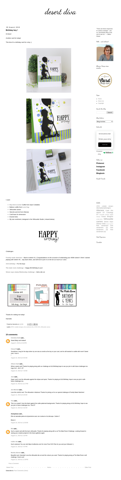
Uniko (104, 224)
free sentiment (102, 225)
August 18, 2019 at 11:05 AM (19, 422)
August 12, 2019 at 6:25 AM (19, 395)
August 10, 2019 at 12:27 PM (19, 384)
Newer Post (9, 467)
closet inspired (109, 223)
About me (101, 101)
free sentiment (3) (104, 228)
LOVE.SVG (37, 327)
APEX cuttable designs (17, 327)
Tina (12, 401)
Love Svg (26, 207)
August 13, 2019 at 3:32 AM (19, 408)
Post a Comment (14, 463)
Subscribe (105, 144)
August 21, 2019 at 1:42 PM (19, 435)
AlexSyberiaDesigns (103, 208)
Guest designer (107, 216)
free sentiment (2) (104, 226)
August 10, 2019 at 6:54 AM (19, 358)
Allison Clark (15, 364)
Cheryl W (14, 349)
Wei (12, 428)
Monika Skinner (16, 452)
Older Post (88, 467)
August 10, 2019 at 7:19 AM (19, 371)
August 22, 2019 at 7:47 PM (19, 446)
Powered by (104, 152)
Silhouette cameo (45, 327)
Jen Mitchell (15, 390)
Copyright (101, 103)
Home (49, 467)
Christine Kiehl (15, 338)
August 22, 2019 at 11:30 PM (19, 459)
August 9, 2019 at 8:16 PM (19, 343)
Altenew (100, 210)
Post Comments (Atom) (21, 470)
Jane (12, 377)
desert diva (60, 11)
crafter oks (14, 441)
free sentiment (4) (28, 327)
